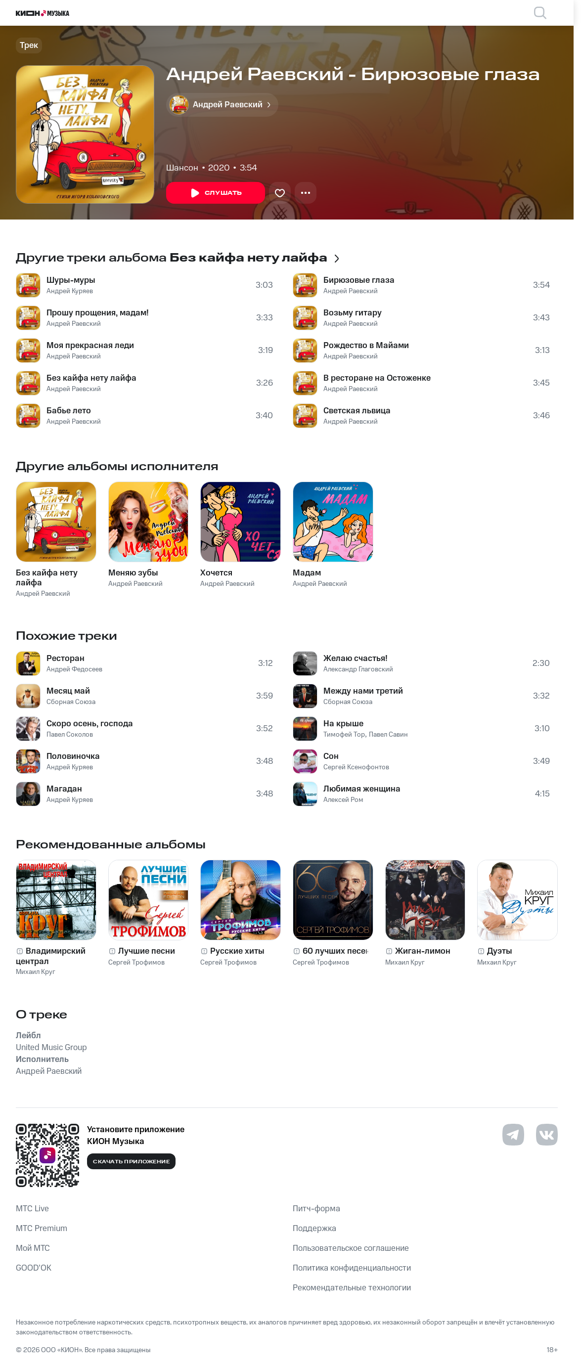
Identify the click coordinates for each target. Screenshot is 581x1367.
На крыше (343, 724)
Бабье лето (68, 411)
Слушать (215, 193)
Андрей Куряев (69, 291)
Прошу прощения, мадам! (97, 313)
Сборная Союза (70, 702)
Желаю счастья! (355, 658)
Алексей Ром (343, 800)
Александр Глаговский (358, 669)
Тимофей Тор (344, 735)
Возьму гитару (352, 313)
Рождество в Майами (366, 346)
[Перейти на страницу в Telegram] (513, 1135)
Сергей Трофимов (136, 963)
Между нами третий (363, 691)
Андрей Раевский (73, 324)
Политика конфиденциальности (352, 1268)
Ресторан (65, 658)
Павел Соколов (69, 735)
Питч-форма (316, 1209)
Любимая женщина (362, 789)
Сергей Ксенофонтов (356, 767)
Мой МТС (33, 1248)
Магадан (64, 789)
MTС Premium (41, 1229)
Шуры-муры (70, 280)
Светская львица (357, 411)
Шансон (182, 168)
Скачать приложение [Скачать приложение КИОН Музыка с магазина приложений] (131, 1161)
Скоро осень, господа (89, 724)
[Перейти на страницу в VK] (547, 1135)
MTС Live (32, 1209)
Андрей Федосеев (74, 669)
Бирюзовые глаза (359, 280)
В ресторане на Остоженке (377, 378)
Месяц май (68, 691)
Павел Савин (388, 735)
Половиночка (73, 756)
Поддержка (314, 1229)
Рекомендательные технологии (352, 1288)
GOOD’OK (33, 1268)
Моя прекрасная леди (90, 346)
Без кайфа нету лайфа (91, 378)
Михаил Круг (35, 972)
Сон (331, 756)
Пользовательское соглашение (351, 1248)
